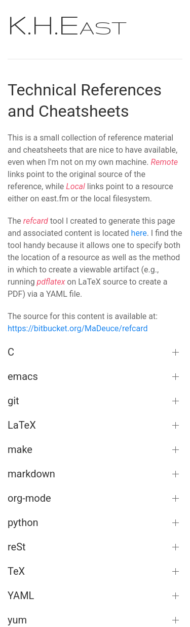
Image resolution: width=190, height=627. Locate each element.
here (139, 233)
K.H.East (67, 24)
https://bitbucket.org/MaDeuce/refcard (77, 328)
